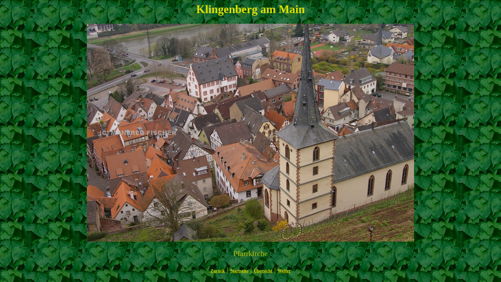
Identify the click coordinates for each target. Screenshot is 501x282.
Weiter (284, 271)
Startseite (239, 271)
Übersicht (263, 271)
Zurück (217, 271)
